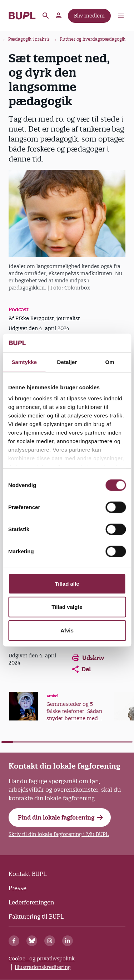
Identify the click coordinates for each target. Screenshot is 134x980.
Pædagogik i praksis (29, 39)
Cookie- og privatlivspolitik (42, 958)
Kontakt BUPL (27, 873)
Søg (45, 15)
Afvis (67, 630)
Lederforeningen (31, 902)
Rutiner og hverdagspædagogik (92, 39)
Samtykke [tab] (24, 362)
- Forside (22, 15)
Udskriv (88, 657)
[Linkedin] (67, 940)
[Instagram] (49, 940)
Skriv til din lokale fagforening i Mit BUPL (59, 834)
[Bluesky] (31, 940)
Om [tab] (109, 362)
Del (81, 669)
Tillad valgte (66, 607)
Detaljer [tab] (67, 362)
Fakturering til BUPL (36, 916)
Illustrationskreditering (43, 967)
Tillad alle (67, 584)
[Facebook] (14, 940)
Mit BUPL (59, 15)
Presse (17, 888)
